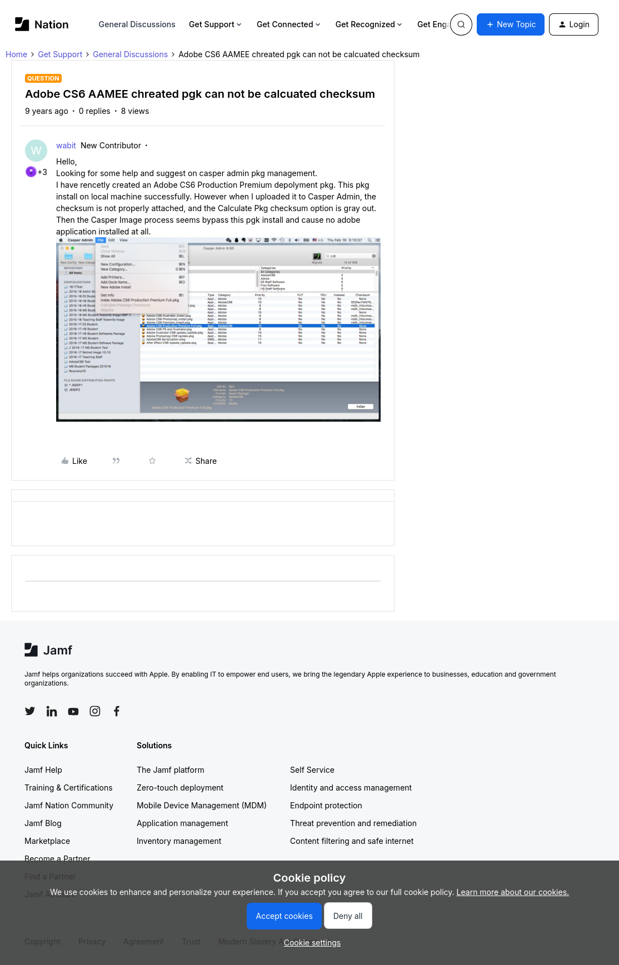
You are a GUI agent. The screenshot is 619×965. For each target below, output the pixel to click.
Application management (182, 823)
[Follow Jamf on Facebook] (116, 711)
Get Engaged (446, 24)
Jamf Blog (43, 823)
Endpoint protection (326, 805)
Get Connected (289, 24)
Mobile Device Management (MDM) (202, 805)
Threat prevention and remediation (353, 823)
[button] (511, 24)
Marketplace (47, 841)
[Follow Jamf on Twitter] (30, 711)
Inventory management (179, 841)
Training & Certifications (68, 787)
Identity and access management (351, 787)
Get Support (216, 24)
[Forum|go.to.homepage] (42, 24)
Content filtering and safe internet (351, 841)
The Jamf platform (170, 769)
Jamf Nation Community (68, 805)
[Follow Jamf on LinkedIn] (51, 711)
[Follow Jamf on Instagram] (95, 711)
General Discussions (137, 24)
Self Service (312, 769)
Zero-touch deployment (180, 787)
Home (16, 54)
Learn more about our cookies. (513, 892)
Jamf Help (43, 769)
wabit (66, 145)
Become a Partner (57, 858)
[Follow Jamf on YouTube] (73, 711)
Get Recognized (370, 24)
